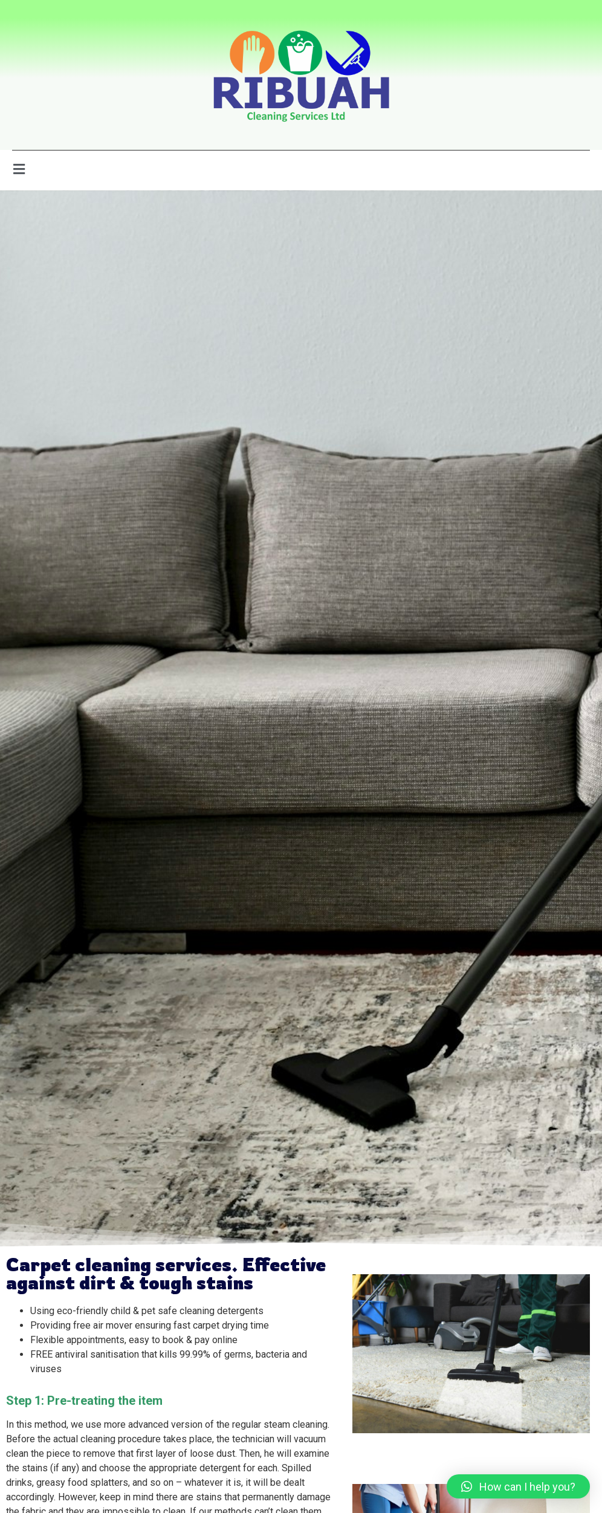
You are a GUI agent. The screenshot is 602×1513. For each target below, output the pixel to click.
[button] (518, 1486)
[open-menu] (18, 170)
